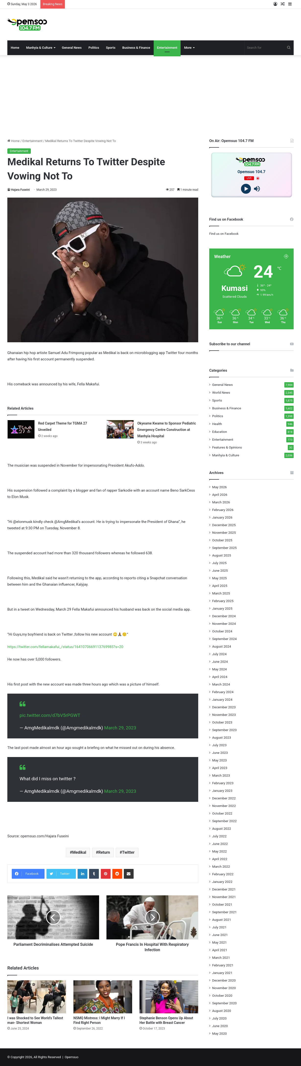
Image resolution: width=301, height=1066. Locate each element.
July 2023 (219, 745)
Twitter (128, 852)
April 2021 (219, 950)
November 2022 (224, 806)
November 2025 (224, 532)
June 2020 (220, 1026)
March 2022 (221, 866)
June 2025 (220, 570)
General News (72, 47)
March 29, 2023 (120, 728)
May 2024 (219, 669)
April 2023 (219, 768)
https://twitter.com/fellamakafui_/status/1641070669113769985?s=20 (65, 647)
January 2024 (222, 699)
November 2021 (224, 897)
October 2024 (222, 631)
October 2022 (222, 813)
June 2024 (220, 661)
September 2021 (224, 912)
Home (15, 47)
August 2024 (221, 646)
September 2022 (224, 821)
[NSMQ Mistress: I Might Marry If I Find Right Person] (102, 996)
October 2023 (222, 722)
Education (219, 432)
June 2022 (220, 844)
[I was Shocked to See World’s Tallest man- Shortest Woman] (36, 996)
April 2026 (219, 495)
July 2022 (219, 836)
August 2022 (221, 828)
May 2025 (219, 578)
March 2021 (221, 957)
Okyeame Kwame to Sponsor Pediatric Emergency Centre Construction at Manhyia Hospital (166, 429)
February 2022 (222, 874)
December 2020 (224, 980)
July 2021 (219, 927)
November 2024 (224, 624)
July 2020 (219, 1018)
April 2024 (219, 677)
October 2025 (222, 540)
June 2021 (220, 935)
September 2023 (224, 730)
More (187, 47)
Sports (111, 47)
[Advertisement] (150, 96)
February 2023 (222, 783)
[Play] (246, 189)
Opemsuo (72, 1057)
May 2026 (219, 487)
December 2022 (224, 798)
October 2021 (222, 904)
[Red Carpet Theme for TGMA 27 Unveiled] (21, 429)
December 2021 (224, 889)
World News (221, 392)
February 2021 (222, 965)
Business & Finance (136, 47)
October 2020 (222, 995)
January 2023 (222, 791)
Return (104, 852)
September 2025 (224, 548)
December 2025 (224, 525)
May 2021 (219, 942)
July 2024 (219, 654)
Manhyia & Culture (39, 47)
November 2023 (224, 715)
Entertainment (167, 47)
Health (217, 424)
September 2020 (224, 1003)
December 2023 (224, 707)
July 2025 (219, 563)
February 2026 (222, 510)
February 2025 (222, 601)
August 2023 (221, 737)
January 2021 (222, 973)
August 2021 (221, 920)
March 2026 (221, 502)
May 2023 (219, 760)
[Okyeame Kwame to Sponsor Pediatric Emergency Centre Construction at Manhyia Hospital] (120, 429)
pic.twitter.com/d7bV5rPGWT (50, 715)
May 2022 (219, 851)
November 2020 (224, 988)
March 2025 (221, 593)
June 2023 (220, 753)
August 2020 (221, 1011)
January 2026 (222, 517)
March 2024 (221, 684)
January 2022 (222, 882)
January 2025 (222, 608)
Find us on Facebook (223, 234)
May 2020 (219, 1033)
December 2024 (224, 616)
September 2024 (224, 639)
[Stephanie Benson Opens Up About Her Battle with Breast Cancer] (168, 996)
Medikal (79, 852)
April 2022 (219, 859)
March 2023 (221, 775)
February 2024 (222, 692)
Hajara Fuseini (20, 189)
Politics (93, 47)
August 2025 (221, 555)
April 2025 (219, 586)
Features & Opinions (227, 447)
